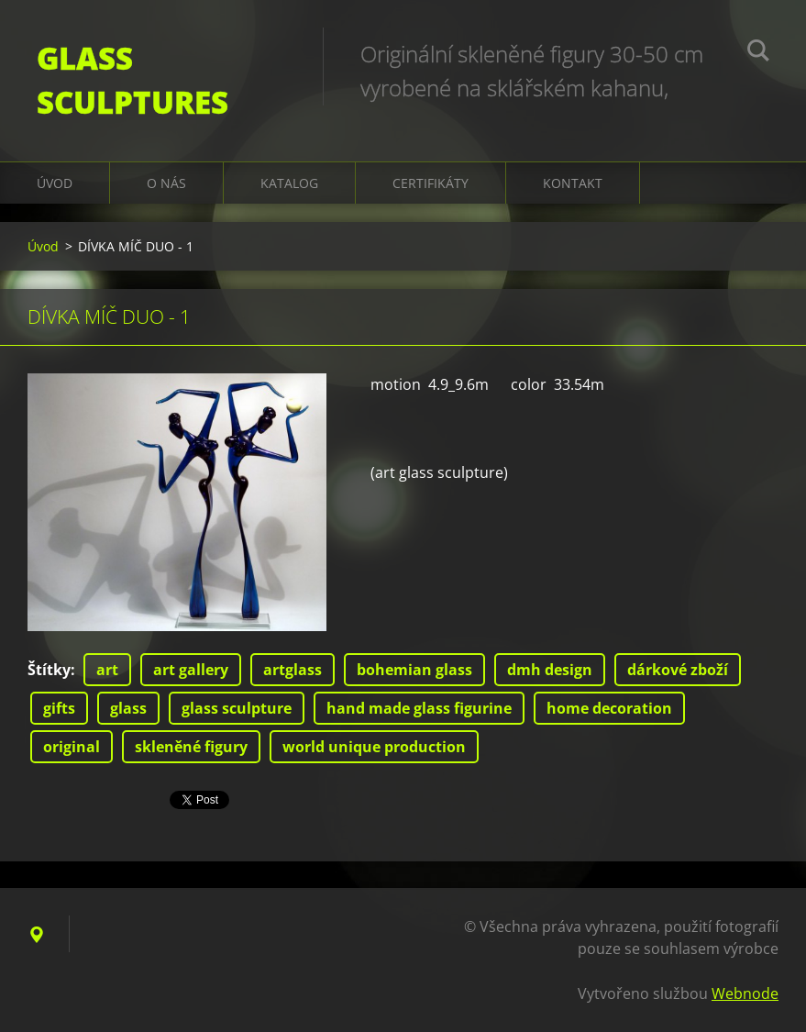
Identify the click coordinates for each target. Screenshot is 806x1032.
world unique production (374, 747)
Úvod (54, 183)
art (107, 670)
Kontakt (572, 183)
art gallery (190, 670)
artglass (292, 670)
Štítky (49, 670)
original (71, 747)
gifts (59, 708)
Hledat (758, 53)
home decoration (609, 708)
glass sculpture (237, 708)
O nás (166, 183)
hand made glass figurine (419, 708)
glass (128, 708)
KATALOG (289, 183)
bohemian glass (414, 670)
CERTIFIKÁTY (430, 183)
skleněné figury (191, 747)
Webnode (745, 993)
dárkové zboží (677, 670)
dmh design (549, 670)
